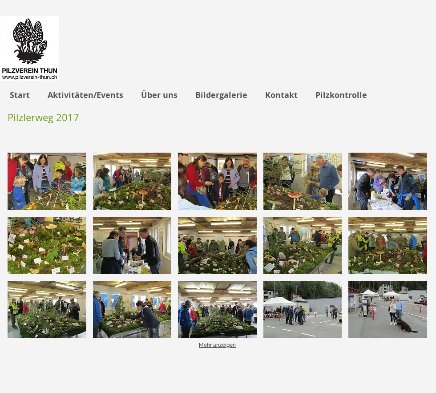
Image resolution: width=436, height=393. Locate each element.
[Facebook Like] (392, 372)
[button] (47, 181)
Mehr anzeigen (217, 345)
